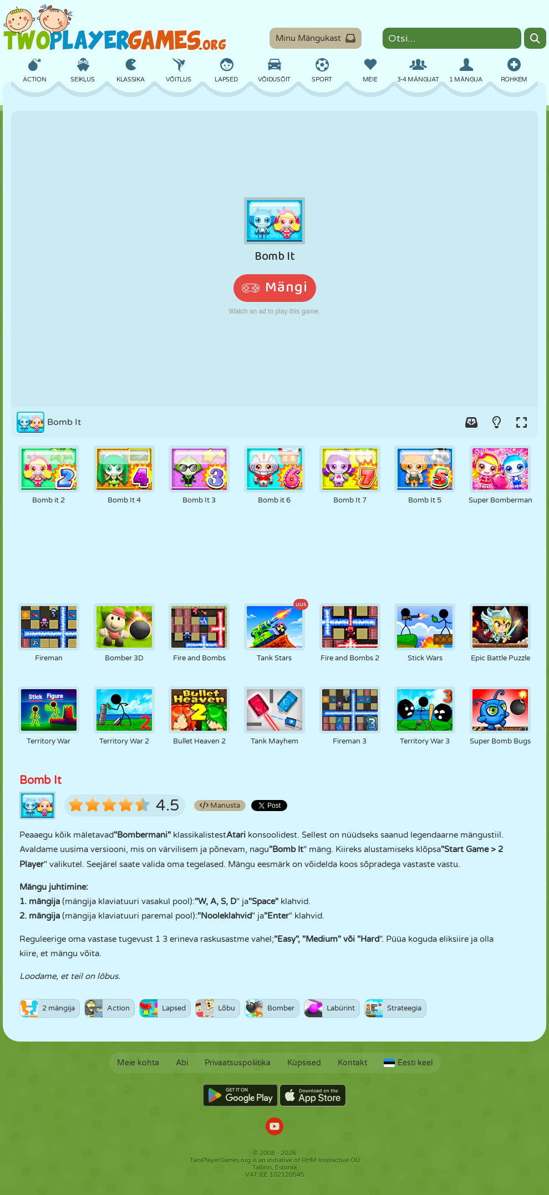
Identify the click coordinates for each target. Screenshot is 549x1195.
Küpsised (304, 1063)
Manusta (220, 805)
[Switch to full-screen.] (521, 422)
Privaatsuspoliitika (238, 1063)
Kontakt (352, 1063)
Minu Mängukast (315, 38)
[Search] (535, 38)
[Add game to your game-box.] (471, 422)
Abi (182, 1063)
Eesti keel (408, 1063)
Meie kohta (138, 1063)
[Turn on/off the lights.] (496, 422)
